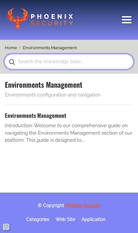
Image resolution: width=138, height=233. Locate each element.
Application (93, 219)
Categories (37, 219)
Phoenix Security (83, 205)
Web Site (65, 219)
